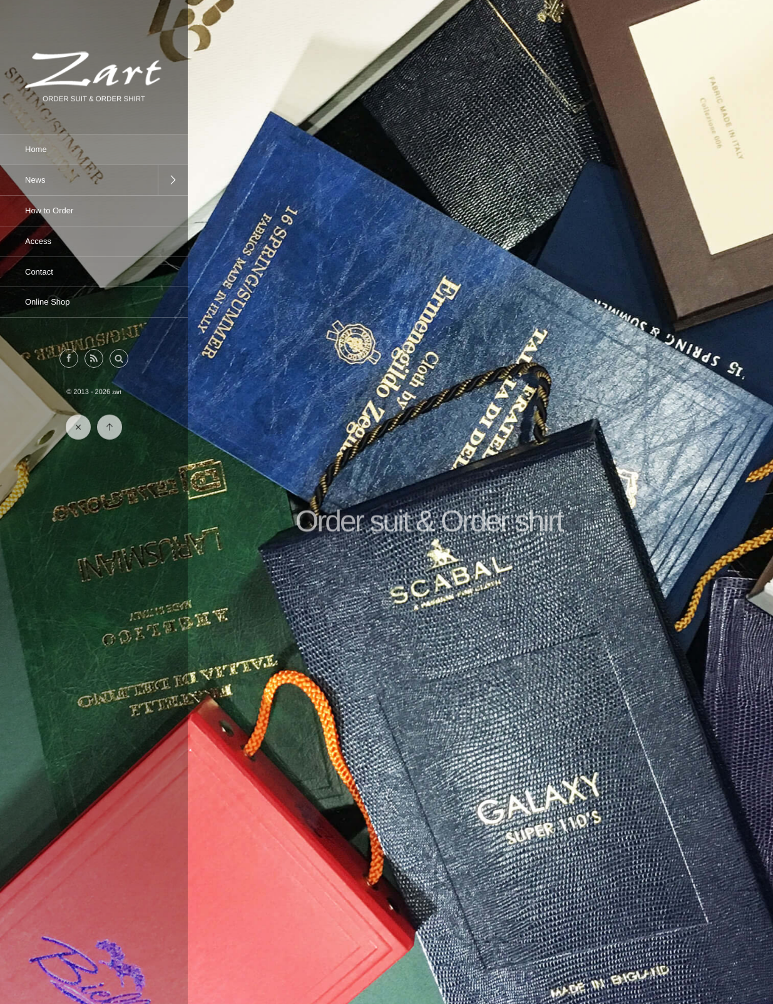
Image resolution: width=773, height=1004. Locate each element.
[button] (118, 359)
